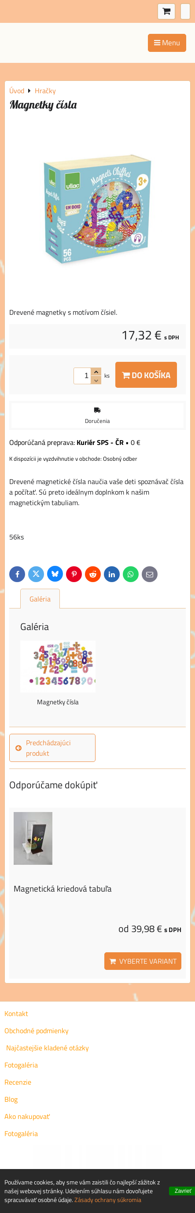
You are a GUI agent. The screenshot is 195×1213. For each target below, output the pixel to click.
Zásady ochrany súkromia (107, 1199)
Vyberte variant (143, 961)
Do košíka (146, 374)
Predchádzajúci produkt (43, 747)
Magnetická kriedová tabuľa (63, 888)
